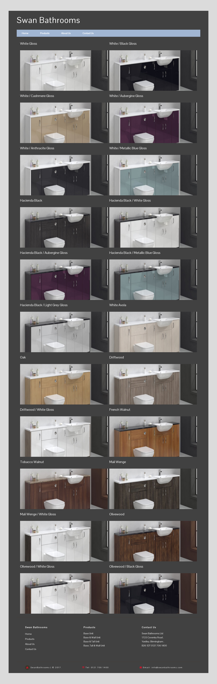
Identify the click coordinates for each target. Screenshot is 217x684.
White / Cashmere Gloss (37, 96)
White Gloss (28, 43)
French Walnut (119, 409)
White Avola (117, 305)
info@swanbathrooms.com (167, 667)
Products (44, 33)
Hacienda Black (31, 200)
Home (25, 33)
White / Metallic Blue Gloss (128, 148)
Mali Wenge (117, 462)
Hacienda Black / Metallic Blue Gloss (134, 252)
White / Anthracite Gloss (37, 148)
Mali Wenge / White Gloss (38, 514)
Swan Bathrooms (48, 20)
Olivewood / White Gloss (37, 566)
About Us (66, 33)
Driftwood (116, 357)
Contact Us (88, 33)
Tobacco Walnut (32, 462)
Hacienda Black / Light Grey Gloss (43, 305)
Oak (23, 357)
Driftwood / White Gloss (37, 409)
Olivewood (116, 514)
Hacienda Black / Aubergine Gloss (43, 252)
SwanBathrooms (40, 667)
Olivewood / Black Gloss (126, 566)
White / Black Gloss (123, 43)
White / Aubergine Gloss (126, 96)
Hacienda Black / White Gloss (130, 200)
